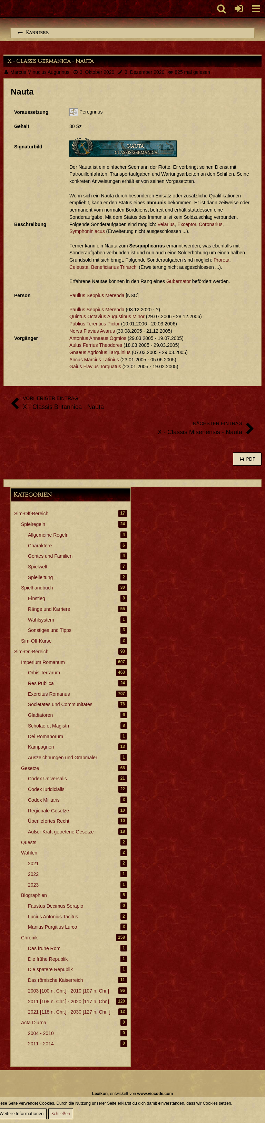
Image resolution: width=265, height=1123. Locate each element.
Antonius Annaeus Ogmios (97, 338)
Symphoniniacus (87, 231)
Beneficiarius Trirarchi (114, 267)
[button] (256, 9)
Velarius (166, 224)
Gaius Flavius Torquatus (95, 366)
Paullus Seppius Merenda (97, 295)
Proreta (221, 260)
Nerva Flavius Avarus (92, 331)
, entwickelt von (132, 1093)
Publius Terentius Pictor (94, 323)
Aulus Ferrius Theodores (95, 345)
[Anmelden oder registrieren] (239, 9)
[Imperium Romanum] (3, 9)
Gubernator (178, 281)
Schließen (60, 1113)
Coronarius (210, 224)
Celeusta (78, 267)
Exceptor (186, 224)
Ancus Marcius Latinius (94, 359)
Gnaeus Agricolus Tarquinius (99, 352)
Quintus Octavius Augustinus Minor (107, 316)
